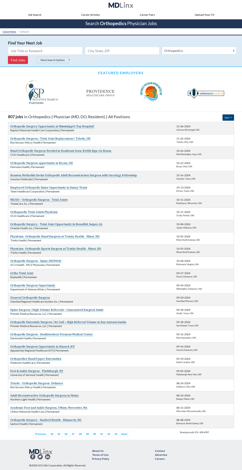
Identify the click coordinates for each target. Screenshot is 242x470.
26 (65, 433)
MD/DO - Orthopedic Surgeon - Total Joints (39, 199)
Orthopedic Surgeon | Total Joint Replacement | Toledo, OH (50, 138)
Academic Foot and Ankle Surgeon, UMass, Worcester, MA (48, 407)
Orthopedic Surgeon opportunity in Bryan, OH (41, 163)
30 (94, 433)
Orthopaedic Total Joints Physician (34, 212)
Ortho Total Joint (21, 273)
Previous (40, 433)
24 (51, 433)
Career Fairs (147, 14)
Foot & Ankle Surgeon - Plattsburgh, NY (36, 371)
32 (108, 433)
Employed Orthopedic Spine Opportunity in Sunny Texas (48, 187)
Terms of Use (100, 454)
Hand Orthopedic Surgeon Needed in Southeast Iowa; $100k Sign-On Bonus (60, 150)
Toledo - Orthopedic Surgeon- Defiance (36, 383)
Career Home (9, 31)
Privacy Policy (100, 458)
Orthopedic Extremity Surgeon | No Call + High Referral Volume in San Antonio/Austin (68, 322)
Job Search (34, 14)
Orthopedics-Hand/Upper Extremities (35, 358)
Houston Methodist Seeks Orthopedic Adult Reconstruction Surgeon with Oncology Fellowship (73, 175)
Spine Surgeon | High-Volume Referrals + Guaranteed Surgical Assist (56, 309)
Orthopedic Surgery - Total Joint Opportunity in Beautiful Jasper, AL (56, 224)
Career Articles (90, 14)
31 (101, 433)
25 (58, 433)
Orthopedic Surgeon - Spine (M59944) (35, 261)
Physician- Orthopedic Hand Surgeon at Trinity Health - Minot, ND (55, 236)
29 (87, 433)
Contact (160, 450)
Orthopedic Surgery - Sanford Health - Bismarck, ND (45, 420)
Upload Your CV (204, 14)
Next (124, 433)
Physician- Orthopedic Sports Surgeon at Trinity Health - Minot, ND (55, 248)
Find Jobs (18, 60)
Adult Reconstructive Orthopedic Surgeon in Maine (44, 395)
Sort (227, 117)
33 (115, 433)
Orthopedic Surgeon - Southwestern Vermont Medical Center (51, 334)
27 (73, 433)
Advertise (161, 454)
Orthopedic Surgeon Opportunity (32, 285)
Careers (160, 458)
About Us (98, 450)
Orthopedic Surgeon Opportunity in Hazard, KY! (42, 346)
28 (80, 433)
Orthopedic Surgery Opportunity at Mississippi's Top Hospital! (52, 126)
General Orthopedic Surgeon (30, 297)
